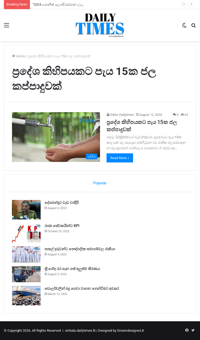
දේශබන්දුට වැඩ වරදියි (62, 202)
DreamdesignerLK (130, 330)
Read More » (119, 158)
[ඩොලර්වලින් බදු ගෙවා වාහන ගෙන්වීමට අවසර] (26, 295)
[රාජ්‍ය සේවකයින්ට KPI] (26, 233)
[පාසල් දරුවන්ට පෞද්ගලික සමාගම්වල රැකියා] (26, 254)
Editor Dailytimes (122, 115)
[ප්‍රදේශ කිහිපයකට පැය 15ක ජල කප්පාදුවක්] (56, 137)
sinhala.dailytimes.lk (80, 330)
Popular (100, 183)
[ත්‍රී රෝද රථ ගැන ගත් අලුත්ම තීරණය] (26, 274)
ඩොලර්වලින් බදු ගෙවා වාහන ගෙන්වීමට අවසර (82, 288)
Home (18, 56)
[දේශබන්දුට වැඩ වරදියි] (26, 209)
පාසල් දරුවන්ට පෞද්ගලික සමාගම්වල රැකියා (80, 249)
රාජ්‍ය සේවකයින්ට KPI (62, 226)
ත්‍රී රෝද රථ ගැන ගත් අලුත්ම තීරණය (72, 269)
